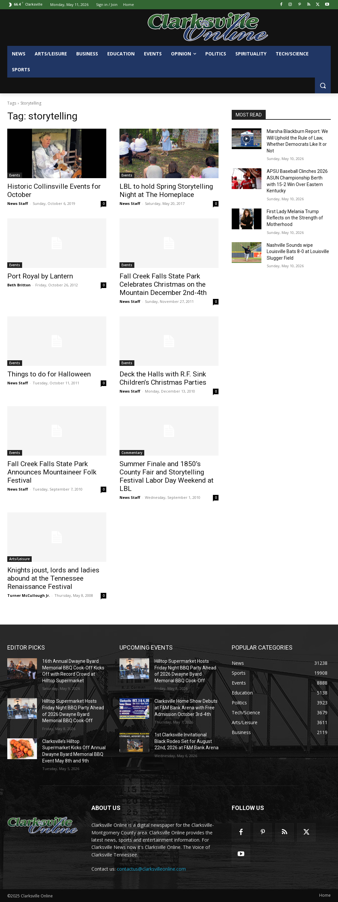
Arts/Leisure (19, 559)
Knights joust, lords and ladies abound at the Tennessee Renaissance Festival (53, 578)
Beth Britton (19, 284)
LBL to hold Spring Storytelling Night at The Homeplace (166, 190)
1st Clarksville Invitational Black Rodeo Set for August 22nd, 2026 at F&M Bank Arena (186, 741)
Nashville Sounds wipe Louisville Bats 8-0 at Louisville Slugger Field (298, 251)
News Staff (17, 203)
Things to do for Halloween (49, 374)
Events (14, 175)
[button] (323, 85)
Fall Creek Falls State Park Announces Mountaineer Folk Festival (51, 472)
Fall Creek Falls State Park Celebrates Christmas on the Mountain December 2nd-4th (163, 284)
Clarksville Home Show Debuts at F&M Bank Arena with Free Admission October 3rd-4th (186, 707)
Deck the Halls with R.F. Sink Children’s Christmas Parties (162, 378)
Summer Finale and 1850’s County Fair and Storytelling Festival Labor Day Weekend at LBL (166, 476)
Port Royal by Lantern (40, 276)
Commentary (131, 452)
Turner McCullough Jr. (28, 595)
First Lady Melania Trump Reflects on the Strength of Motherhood (295, 218)
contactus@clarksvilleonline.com (151, 869)
